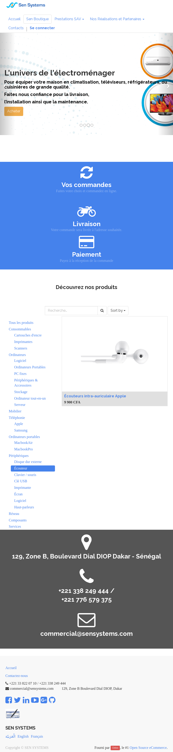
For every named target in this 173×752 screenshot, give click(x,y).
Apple (18, 424)
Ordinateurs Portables (30, 367)
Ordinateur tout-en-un (30, 398)
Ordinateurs (17, 355)
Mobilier (15, 411)
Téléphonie (17, 418)
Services (15, 526)
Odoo (115, 748)
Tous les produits (21, 323)
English (23, 736)
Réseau (14, 514)
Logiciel (20, 361)
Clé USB (20, 481)
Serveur (19, 405)
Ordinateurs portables (24, 437)
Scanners (20, 348)
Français (37, 736)
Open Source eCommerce (148, 748)
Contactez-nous (16, 676)
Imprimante (22, 487)
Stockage (20, 392)
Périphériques (19, 456)
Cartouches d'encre (28, 335)
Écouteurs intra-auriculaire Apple (95, 396)
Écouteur (20, 468)
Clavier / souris (25, 475)
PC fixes (20, 374)
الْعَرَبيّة (10, 736)
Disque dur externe (28, 462)
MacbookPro (23, 449)
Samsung (20, 430)
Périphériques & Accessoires (26, 382)
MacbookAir (23, 443)
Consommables (20, 329)
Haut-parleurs (24, 507)
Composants (18, 520)
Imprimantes (23, 342)
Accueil (11, 668)
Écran (18, 494)
